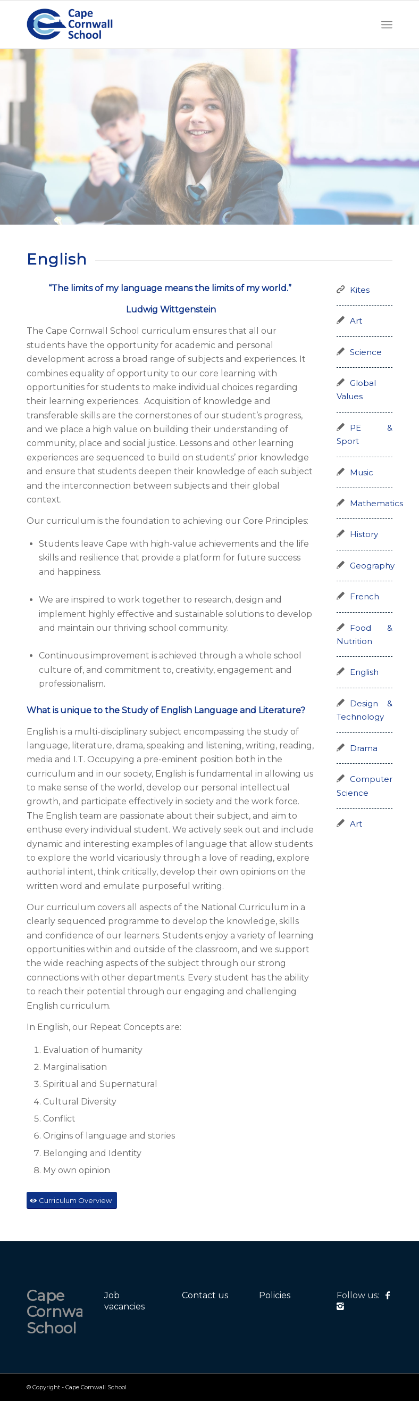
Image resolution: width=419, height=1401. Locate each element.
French (364, 596)
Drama (364, 748)
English (364, 672)
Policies (274, 1295)
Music (361, 472)
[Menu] (386, 24)
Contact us (205, 1295)
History (364, 534)
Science (366, 352)
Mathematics (376, 503)
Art (356, 321)
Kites (360, 290)
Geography (372, 566)
